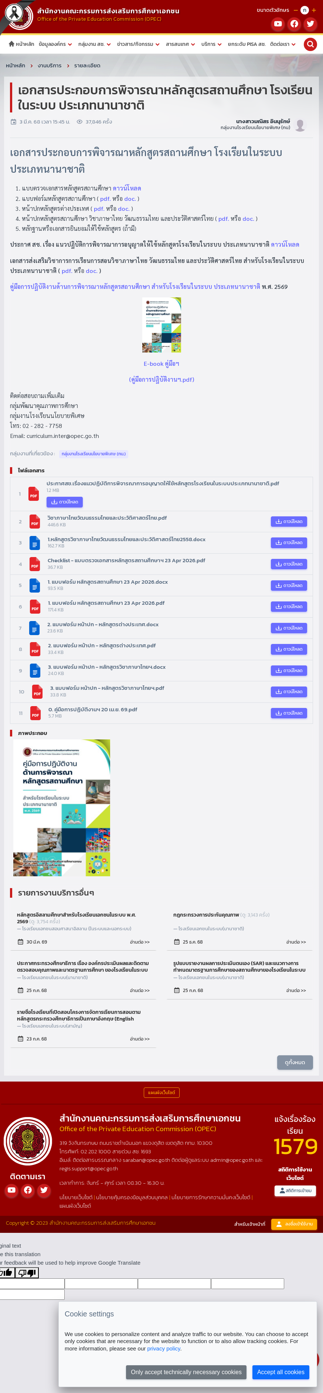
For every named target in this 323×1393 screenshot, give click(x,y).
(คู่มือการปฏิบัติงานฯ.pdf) (161, 379)
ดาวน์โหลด (127, 188)
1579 (295, 1145)
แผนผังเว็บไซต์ (75, 1205)
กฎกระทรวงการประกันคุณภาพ (221, 915)
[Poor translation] (27, 1272)
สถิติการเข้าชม (295, 1190)
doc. (130, 198)
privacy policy (163, 1348)
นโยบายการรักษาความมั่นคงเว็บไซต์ (210, 1197)
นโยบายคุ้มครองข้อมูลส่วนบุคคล (132, 1197)
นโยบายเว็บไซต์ (75, 1197)
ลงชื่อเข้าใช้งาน (294, 1224)
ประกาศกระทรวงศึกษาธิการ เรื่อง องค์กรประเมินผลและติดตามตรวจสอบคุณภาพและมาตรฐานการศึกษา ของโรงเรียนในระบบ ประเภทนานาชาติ (83, 967)
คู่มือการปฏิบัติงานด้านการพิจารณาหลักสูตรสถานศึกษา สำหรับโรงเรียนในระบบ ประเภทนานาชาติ (135, 286)
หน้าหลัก (21, 44)
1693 (146, 1151)
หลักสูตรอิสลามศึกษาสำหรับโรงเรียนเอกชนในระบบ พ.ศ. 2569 (76, 918)
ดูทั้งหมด (295, 1062)
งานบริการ (50, 65)
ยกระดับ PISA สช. (247, 44)
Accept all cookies (281, 1372)
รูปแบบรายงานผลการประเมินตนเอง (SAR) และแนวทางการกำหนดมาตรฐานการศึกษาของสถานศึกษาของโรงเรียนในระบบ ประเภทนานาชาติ (239, 967)
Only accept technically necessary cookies (186, 1372)
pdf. (105, 198)
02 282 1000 (96, 1151)
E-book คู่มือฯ (161, 363)
